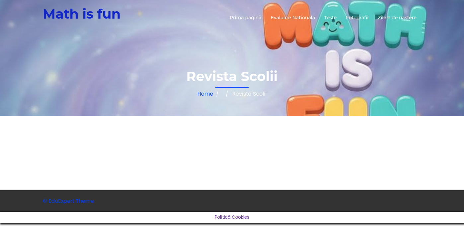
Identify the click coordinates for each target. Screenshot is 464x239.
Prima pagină (246, 18)
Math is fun (81, 14)
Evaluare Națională (293, 18)
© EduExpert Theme (68, 201)
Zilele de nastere (397, 18)
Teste (330, 18)
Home (205, 94)
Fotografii (357, 18)
